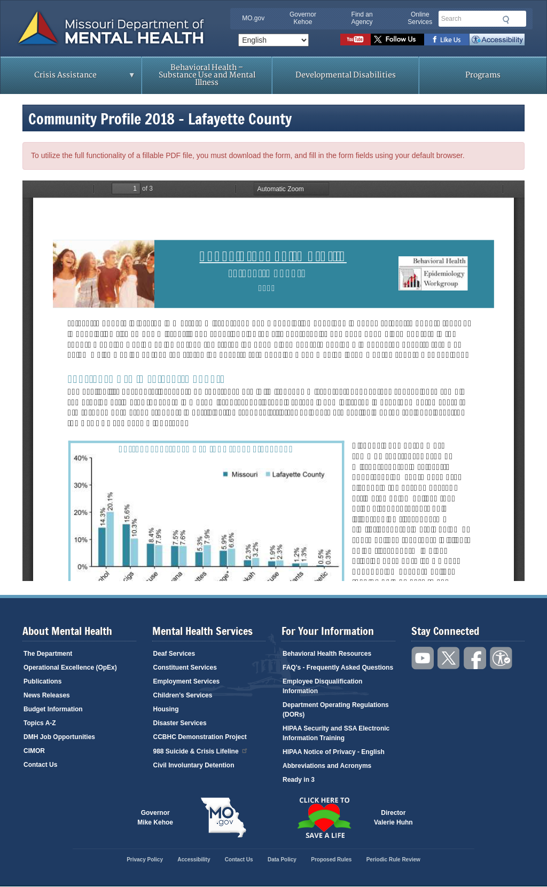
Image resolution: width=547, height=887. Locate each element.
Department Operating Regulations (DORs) (336, 709)
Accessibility (497, 39)
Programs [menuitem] (483, 75)
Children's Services (183, 695)
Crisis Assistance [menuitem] (68, 78)
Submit (504, 20)
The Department (48, 653)
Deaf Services (174, 653)
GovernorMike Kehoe (155, 817)
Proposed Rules (331, 859)
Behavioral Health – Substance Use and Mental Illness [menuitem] (207, 75)
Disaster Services (180, 723)
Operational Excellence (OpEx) (70, 667)
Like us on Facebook (447, 39)
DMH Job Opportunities (59, 737)
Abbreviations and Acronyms (327, 766)
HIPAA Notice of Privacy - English (334, 752)
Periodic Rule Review (393, 859)
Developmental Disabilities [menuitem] (345, 75)
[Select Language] (273, 40)
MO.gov (253, 18)
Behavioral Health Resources (327, 653)
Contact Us (40, 764)
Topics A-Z (40, 723)
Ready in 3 (299, 779)
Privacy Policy (145, 859)
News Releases (47, 695)
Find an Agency (362, 18)
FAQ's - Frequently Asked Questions (338, 667)
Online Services (420, 18)
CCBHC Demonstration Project (200, 737)
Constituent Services (185, 667)
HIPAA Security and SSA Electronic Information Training (336, 733)
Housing (166, 709)
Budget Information (53, 709)
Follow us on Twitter (397, 39)
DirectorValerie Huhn (393, 817)
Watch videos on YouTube (355, 39)
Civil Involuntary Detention (194, 765)
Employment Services (186, 681)
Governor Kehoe (303, 18)
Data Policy (282, 859)
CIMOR (34, 751)
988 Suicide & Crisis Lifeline (200, 750)
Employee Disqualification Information (322, 686)
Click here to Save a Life (324, 817)
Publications (42, 681)
